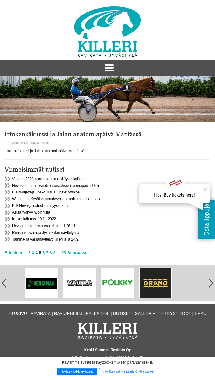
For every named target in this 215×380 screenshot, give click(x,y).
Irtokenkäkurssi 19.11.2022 (34, 219)
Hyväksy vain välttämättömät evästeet (128, 371)
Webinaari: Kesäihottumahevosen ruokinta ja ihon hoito (56, 199)
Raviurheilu (68, 313)
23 (63, 252)
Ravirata (40, 313)
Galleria (145, 313)
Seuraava (76, 252)
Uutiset (122, 313)
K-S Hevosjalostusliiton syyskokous (40, 206)
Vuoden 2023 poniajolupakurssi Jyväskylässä (48, 179)
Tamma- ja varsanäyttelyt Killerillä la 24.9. (45, 239)
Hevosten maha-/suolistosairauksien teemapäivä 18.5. (56, 185)
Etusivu (18, 313)
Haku (200, 313)
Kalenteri (97, 313)
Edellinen (14, 252)
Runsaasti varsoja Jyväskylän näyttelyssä (45, 233)
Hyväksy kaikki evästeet (77, 371)
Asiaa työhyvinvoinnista (31, 212)
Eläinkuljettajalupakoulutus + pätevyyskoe (46, 192)
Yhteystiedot (174, 313)
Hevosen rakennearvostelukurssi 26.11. (44, 226)
